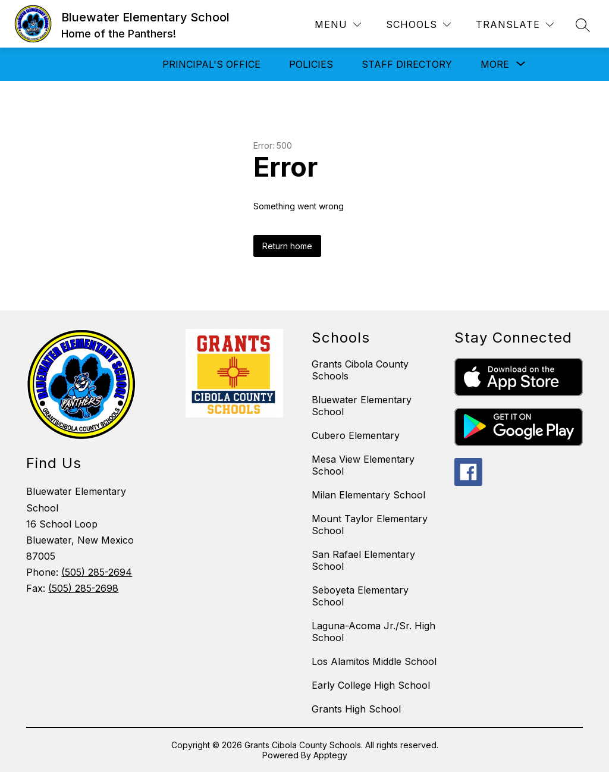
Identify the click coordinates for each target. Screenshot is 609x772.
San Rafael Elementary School (363, 560)
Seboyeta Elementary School (360, 596)
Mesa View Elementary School (363, 465)
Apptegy (330, 755)
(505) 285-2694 (96, 572)
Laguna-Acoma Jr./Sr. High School (373, 632)
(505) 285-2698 (83, 588)
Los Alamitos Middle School (374, 661)
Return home (287, 246)
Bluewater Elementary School (362, 406)
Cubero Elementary (356, 435)
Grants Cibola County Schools (360, 370)
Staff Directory (407, 64)
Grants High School (356, 709)
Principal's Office (211, 64)
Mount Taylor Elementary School (370, 524)
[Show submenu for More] (495, 64)
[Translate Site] (515, 24)
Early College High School (371, 685)
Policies (311, 64)
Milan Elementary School (368, 495)
